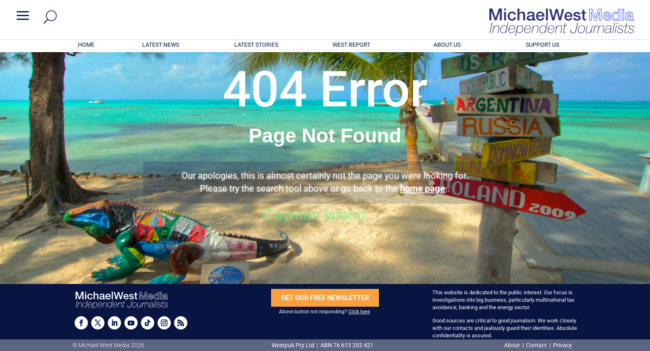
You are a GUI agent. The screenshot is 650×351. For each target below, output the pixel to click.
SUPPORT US (542, 44)
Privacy (562, 345)
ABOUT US (447, 44)
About (512, 345)
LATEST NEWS (160, 44)
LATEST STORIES (256, 44)
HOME (86, 44)
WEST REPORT (351, 44)
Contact (536, 345)
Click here (359, 312)
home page (422, 188)
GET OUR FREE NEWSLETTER (325, 298)
